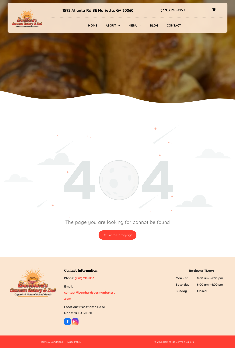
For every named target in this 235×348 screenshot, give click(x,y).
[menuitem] (94, 25)
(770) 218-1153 (173, 10)
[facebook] (67, 322)
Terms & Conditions (52, 341)
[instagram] (75, 322)
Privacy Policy (73, 341)
